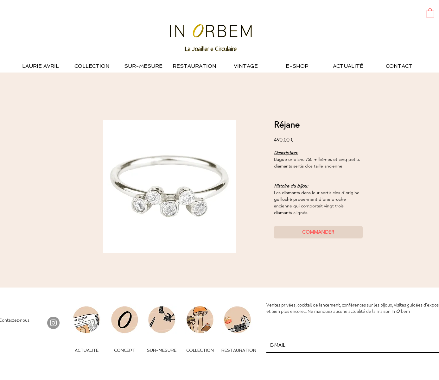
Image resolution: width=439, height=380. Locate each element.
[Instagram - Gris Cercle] (53, 323)
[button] (430, 12)
